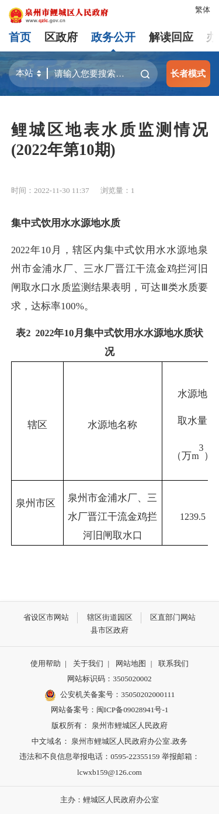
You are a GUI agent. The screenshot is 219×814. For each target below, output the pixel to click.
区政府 (61, 37)
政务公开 (113, 37)
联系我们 (173, 663)
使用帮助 (45, 663)
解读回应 (171, 37)
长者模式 (188, 73)
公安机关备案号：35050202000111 (109, 695)
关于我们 (88, 663)
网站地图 (131, 663)
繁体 (202, 9)
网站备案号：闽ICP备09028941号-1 (110, 709)
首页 (20, 37)
